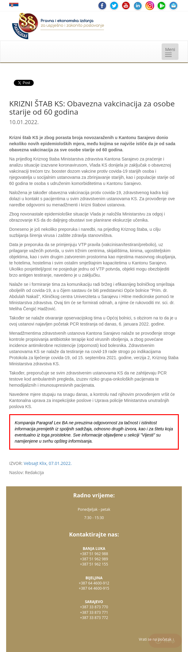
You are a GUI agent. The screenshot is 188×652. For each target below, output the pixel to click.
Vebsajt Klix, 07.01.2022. (48, 463)
